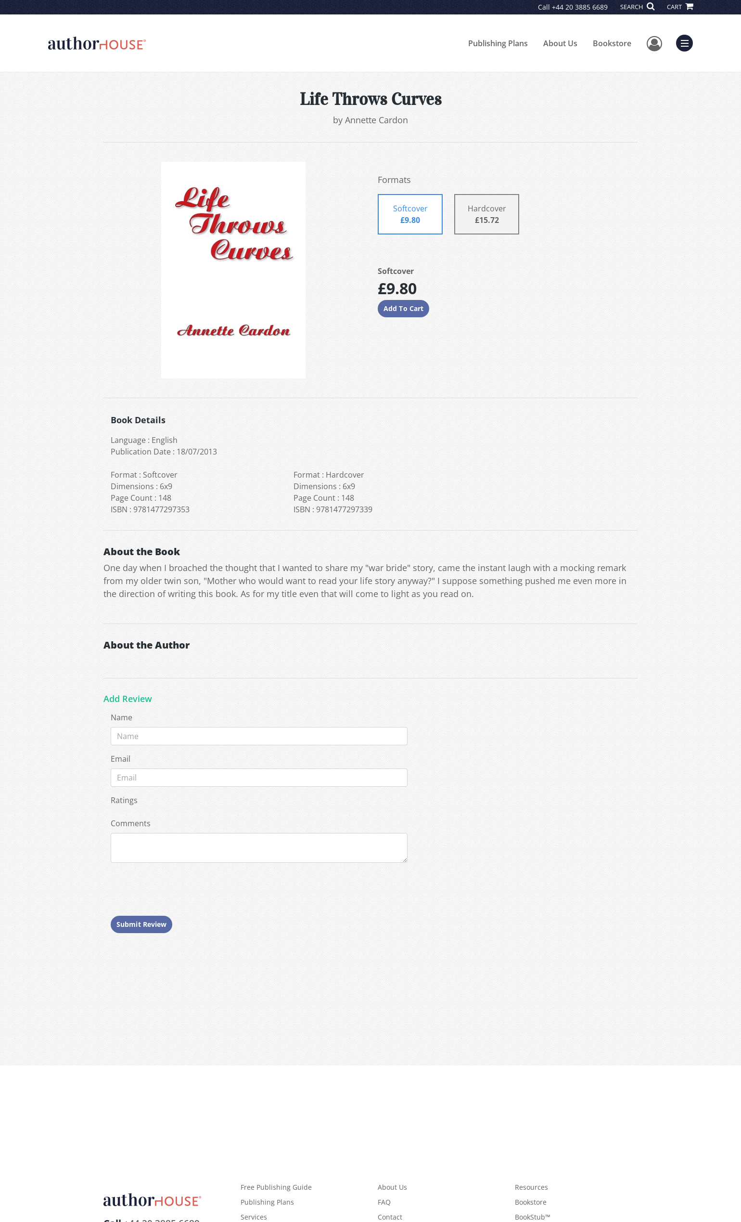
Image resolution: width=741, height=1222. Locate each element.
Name (121, 717)
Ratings (124, 800)
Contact (390, 1217)
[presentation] (184, 889)
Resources (531, 1187)
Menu (687, 42)
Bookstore (612, 43)
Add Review (127, 699)
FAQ (384, 1202)
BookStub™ (532, 1217)
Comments (131, 823)
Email (120, 759)
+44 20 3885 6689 (580, 7)
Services (254, 1217)
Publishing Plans (498, 43)
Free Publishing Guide (276, 1187)
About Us (560, 43)
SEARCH (637, 6)
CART (680, 6)
